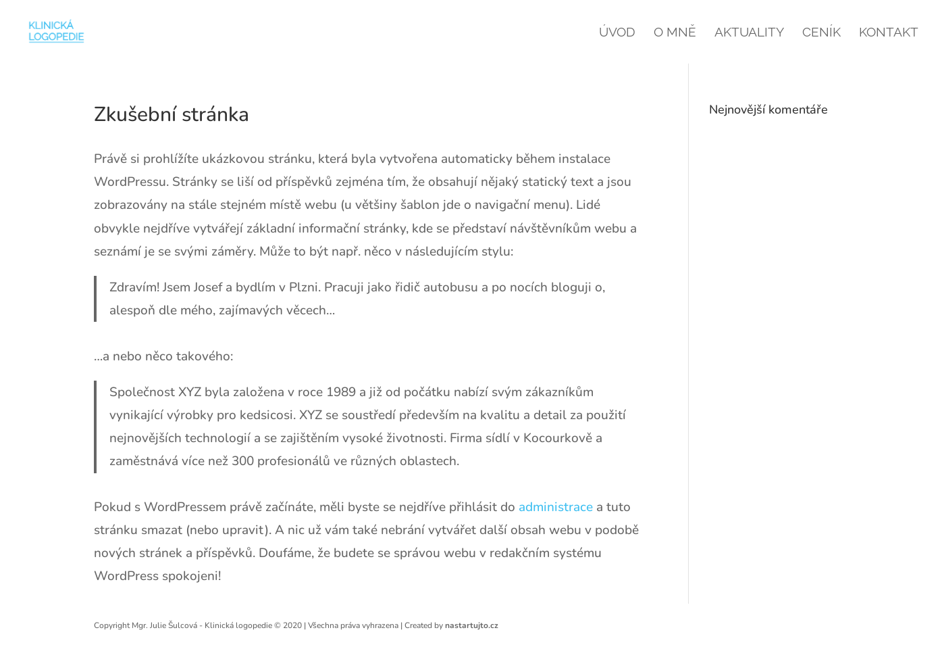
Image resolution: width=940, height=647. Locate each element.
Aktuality (749, 33)
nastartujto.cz (471, 625)
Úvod (617, 33)
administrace (556, 507)
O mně (675, 33)
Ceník (821, 33)
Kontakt (888, 33)
